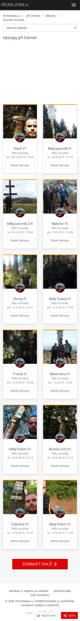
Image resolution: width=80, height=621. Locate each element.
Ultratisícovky (62, 591)
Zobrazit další (40, 564)
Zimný (17, 299)
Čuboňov (18, 524)
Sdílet (69, 615)
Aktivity (50, 16)
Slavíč (18, 148)
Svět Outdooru (40, 595)
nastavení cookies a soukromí (40, 605)
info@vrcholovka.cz (47, 601)
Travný (18, 374)
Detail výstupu (20, 165)
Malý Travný (58, 299)
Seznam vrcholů (13, 20)
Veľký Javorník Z (17, 224)
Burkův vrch (58, 449)
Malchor (58, 224)
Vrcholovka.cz (12, 16)
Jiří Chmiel (33, 16)
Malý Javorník (57, 148)
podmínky (67, 601)
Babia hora (58, 374)
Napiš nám (46, 615)
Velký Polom (18, 449)
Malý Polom (57, 524)
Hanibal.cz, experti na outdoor (29, 591)
